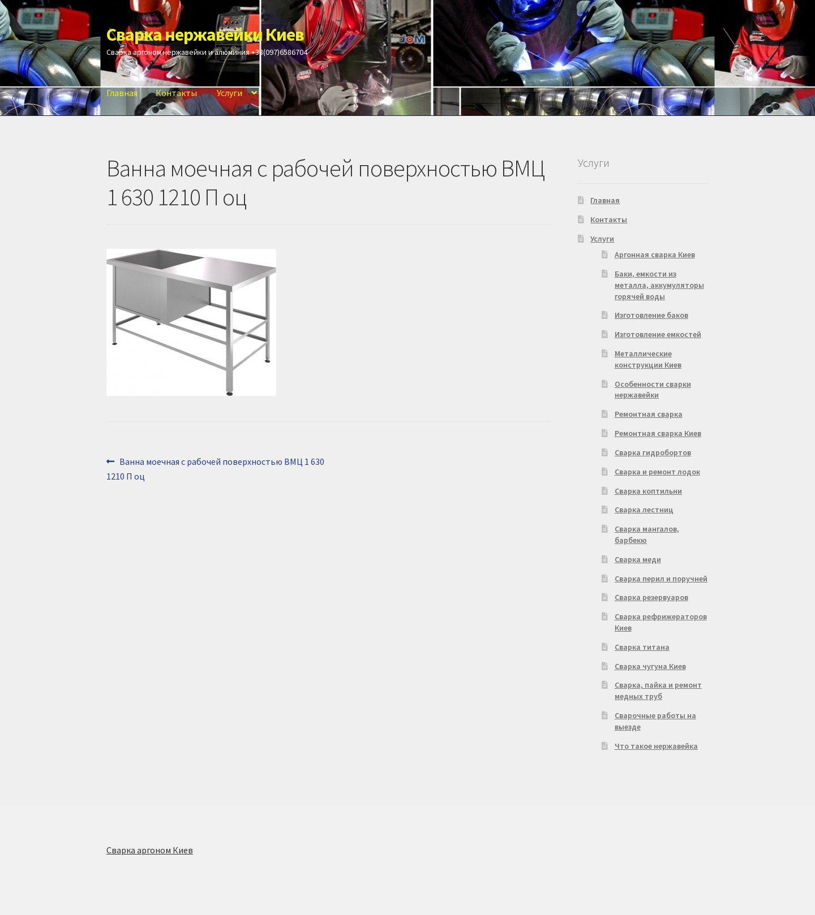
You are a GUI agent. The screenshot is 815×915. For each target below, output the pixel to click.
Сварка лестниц (644, 509)
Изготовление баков (651, 315)
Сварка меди (638, 559)
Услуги (229, 92)
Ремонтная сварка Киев (658, 433)
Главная (122, 92)
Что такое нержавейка (656, 746)
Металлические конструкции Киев (648, 359)
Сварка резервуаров (651, 597)
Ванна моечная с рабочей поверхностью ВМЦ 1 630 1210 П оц (215, 468)
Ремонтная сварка (649, 414)
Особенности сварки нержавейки (653, 389)
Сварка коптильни (648, 491)
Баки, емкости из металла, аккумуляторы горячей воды (659, 285)
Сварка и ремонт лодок (657, 472)
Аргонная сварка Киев (655, 254)
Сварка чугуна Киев (650, 666)
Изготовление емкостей (658, 334)
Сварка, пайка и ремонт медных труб (658, 690)
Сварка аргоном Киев (149, 850)
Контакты (176, 92)
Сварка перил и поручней (661, 578)
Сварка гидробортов (653, 452)
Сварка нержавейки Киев (205, 34)
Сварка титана (642, 647)
